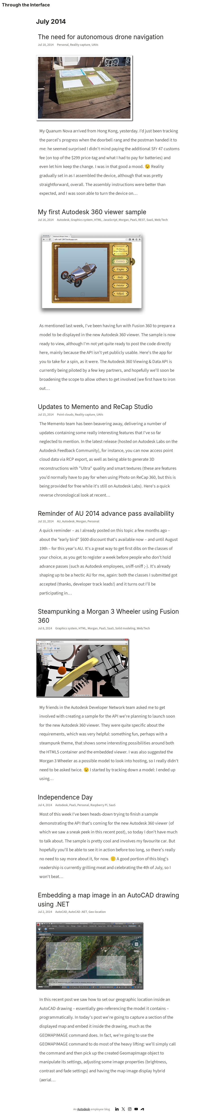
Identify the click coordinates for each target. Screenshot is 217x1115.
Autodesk (63, 220)
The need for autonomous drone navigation (101, 37)
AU (59, 521)
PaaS (133, 220)
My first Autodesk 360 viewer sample (92, 212)
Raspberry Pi (98, 805)
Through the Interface (26, 5)
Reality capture (80, 44)
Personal (63, 44)
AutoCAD (61, 912)
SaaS (150, 220)
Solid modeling (125, 628)
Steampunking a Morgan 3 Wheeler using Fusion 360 (108, 616)
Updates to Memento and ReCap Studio (95, 406)
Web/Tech (161, 220)
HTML (98, 220)
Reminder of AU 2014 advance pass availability (106, 513)
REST (141, 220)
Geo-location (97, 912)
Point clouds (65, 414)
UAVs (95, 44)
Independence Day (65, 797)
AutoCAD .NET (78, 912)
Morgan (124, 220)
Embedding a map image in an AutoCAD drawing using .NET (108, 900)
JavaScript (110, 220)
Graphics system (82, 220)
